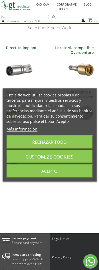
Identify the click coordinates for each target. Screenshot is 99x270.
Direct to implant (21, 47)
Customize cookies (49, 156)
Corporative (67, 4)
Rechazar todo (49, 142)
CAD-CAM (42, 4)
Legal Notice (61, 238)
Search (64, 9)
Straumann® (13, 21)
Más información (21, 129)
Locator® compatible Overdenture (74, 50)
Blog (88, 4)
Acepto (49, 171)
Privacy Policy (62, 257)
